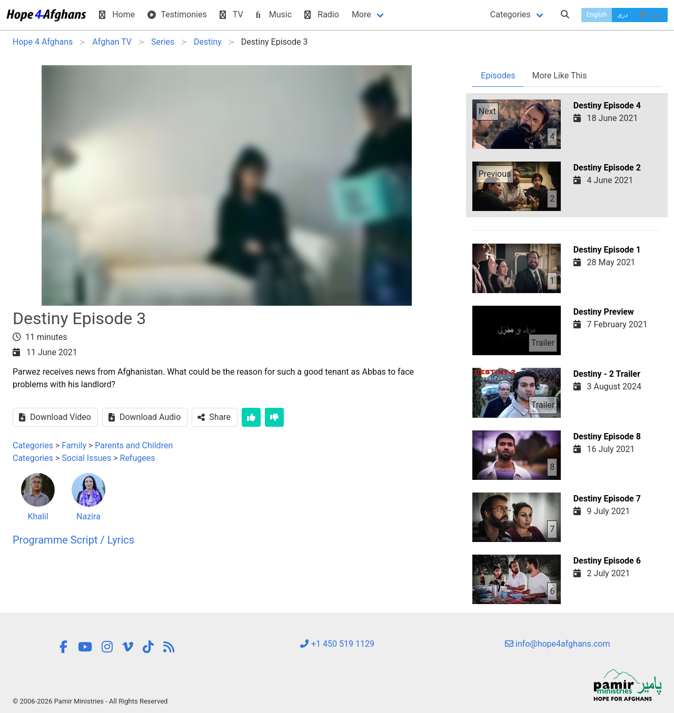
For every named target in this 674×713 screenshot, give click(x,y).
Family (74, 445)
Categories (510, 14)
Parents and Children (134, 445)
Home (117, 14)
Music (274, 14)
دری (622, 14)
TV (231, 14)
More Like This (559, 76)
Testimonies (176, 14)
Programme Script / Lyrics (73, 540)
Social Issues (86, 458)
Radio (321, 14)
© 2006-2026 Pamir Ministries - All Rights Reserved (90, 701)
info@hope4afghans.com (557, 644)
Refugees (137, 458)
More (361, 14)
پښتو (650, 14)
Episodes (498, 76)
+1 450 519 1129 (337, 644)
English (597, 14)
